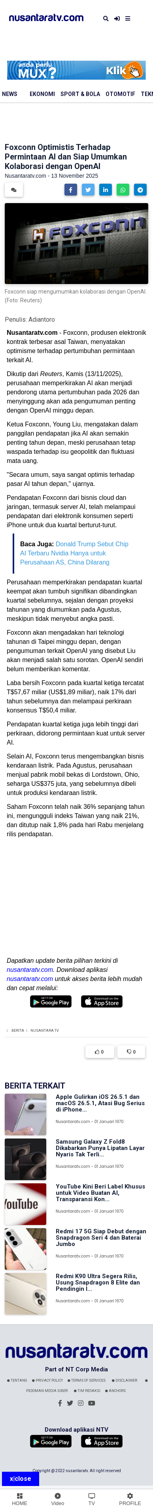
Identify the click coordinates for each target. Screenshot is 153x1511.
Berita (17, 1031)
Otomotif (120, 94)
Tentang (17, 1380)
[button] (70, 190)
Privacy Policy (47, 1380)
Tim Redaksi (87, 1391)
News (9, 94)
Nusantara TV (44, 1031)
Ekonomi (42, 94)
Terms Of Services (87, 1380)
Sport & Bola (80, 94)
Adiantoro (41, 319)
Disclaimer (124, 1380)
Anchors (115, 1391)
